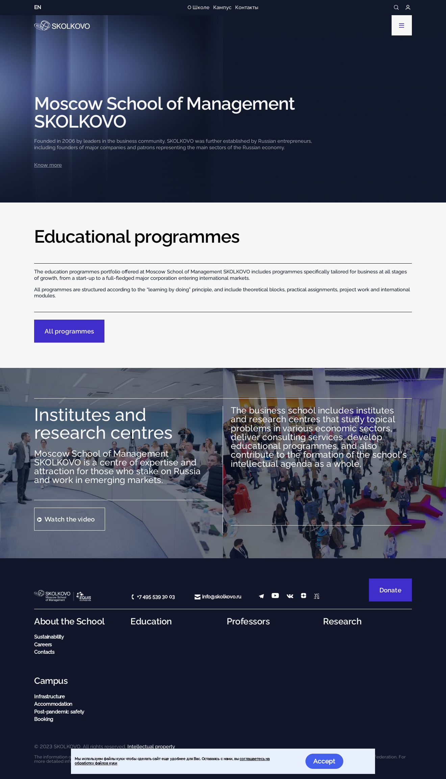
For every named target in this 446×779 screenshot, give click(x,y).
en (37, 7)
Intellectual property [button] (151, 747)
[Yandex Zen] (303, 597)
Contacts (44, 652)
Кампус (222, 7)
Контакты (246, 7)
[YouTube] (275, 597)
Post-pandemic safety (59, 712)
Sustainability (49, 637)
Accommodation (53, 704)
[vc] (316, 597)
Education (151, 621)
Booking (43, 719)
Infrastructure (49, 697)
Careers (43, 645)
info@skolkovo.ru (221, 597)
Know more (48, 165)
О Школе (198, 7)
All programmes (69, 331)
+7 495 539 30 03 (156, 597)
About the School (69, 621)
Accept (324, 761)
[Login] (408, 7)
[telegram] (261, 597)
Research (342, 621)
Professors (248, 621)
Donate (390, 590)
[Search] (396, 7)
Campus (51, 680)
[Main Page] (62, 25)
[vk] (290, 597)
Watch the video (70, 519)
